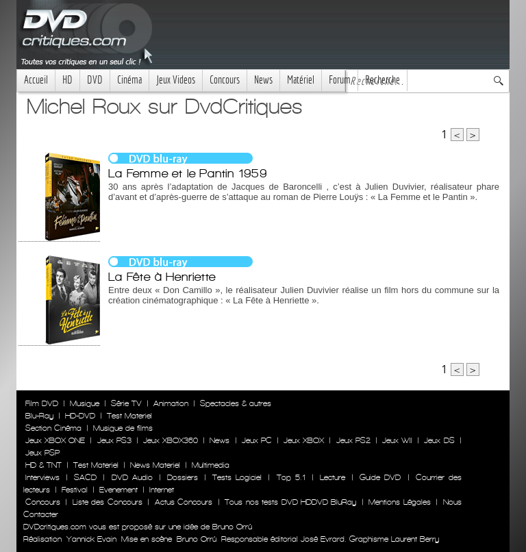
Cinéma (129, 79)
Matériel (300, 79)
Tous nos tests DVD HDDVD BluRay (290, 502)
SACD (85, 477)
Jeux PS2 (353, 440)
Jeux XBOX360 (170, 440)
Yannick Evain (91, 539)
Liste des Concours (107, 502)
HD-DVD (80, 416)
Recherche (382, 79)
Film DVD (41, 403)
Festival (75, 490)
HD (67, 79)
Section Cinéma (53, 428)
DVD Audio (132, 477)
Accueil (36, 79)
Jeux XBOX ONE (55, 440)
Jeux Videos (175, 79)
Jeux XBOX (304, 440)
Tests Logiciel (237, 477)
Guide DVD (380, 477)
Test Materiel (129, 416)
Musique (84, 403)
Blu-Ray (39, 416)
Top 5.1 (291, 477)
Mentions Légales (399, 502)
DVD (95, 79)
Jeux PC (257, 440)
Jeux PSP (42, 453)
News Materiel (155, 465)
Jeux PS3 (114, 440)
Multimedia (210, 465)
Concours (225, 79)
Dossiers (182, 477)
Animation (170, 403)
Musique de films (123, 428)
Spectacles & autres (235, 403)
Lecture (332, 477)
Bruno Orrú (196, 539)
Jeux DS (439, 440)
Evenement (118, 490)
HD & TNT (43, 465)
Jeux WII (397, 440)
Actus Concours (183, 502)
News (263, 79)
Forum (340, 79)
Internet (161, 490)
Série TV (126, 403)
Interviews (42, 477)
